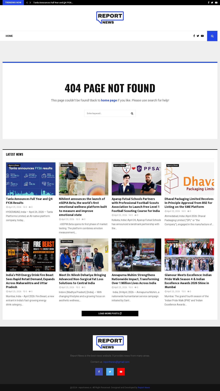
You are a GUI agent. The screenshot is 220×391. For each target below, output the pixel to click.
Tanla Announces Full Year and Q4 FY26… (53, 2)
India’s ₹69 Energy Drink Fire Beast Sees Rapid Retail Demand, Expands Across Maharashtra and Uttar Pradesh (30, 281)
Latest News (14, 154)
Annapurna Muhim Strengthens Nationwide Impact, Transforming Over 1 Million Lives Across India (135, 279)
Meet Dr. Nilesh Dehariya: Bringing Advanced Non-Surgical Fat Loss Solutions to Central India (82, 279)
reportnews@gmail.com (116, 362)
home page (109, 100)
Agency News (14, 165)
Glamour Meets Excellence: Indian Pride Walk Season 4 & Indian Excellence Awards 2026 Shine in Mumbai (188, 281)
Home (9, 36)
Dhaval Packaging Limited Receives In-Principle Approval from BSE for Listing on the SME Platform (189, 203)
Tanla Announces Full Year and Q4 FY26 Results (29, 201)
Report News (144, 387)
